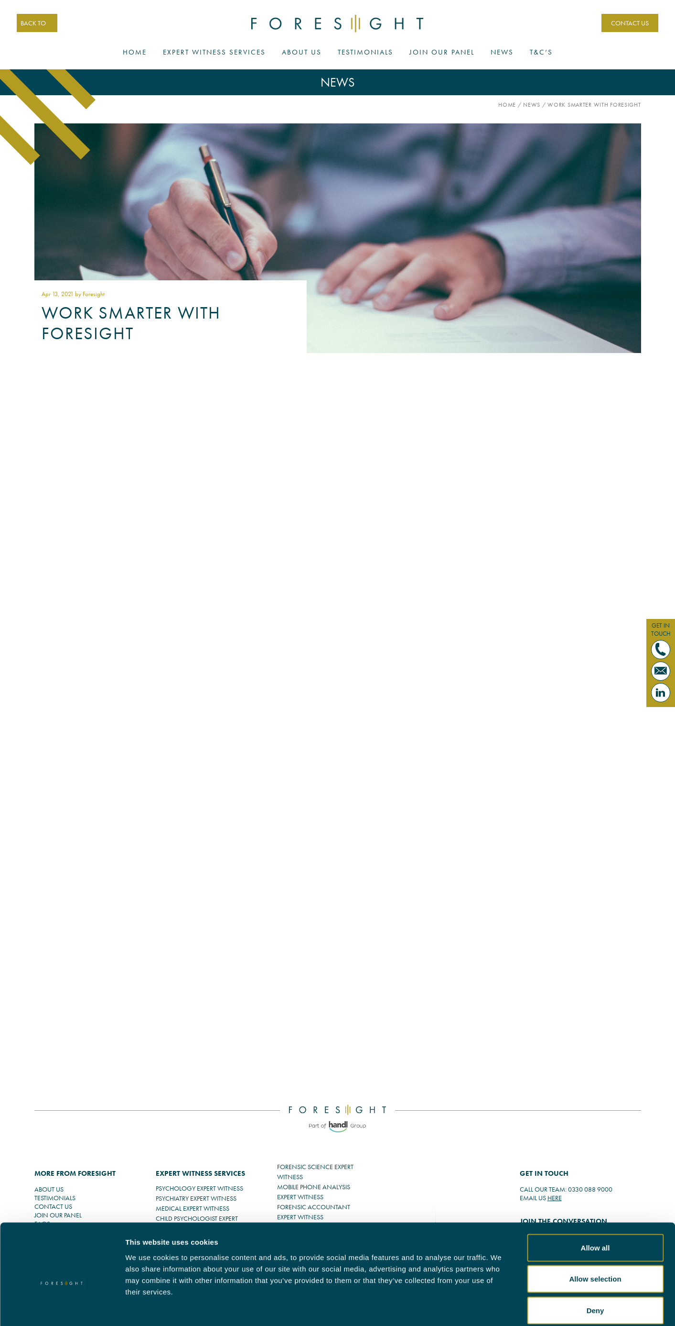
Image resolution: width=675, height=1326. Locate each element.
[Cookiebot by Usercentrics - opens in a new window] (62, 1307)
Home (135, 54)
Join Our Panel (441, 54)
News (502, 54)
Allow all (595, 1200)
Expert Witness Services (214, 54)
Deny (595, 1263)
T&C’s (541, 54)
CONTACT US (625, 26)
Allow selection (595, 1232)
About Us (301, 54)
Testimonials (365, 54)
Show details (540, 1307)
